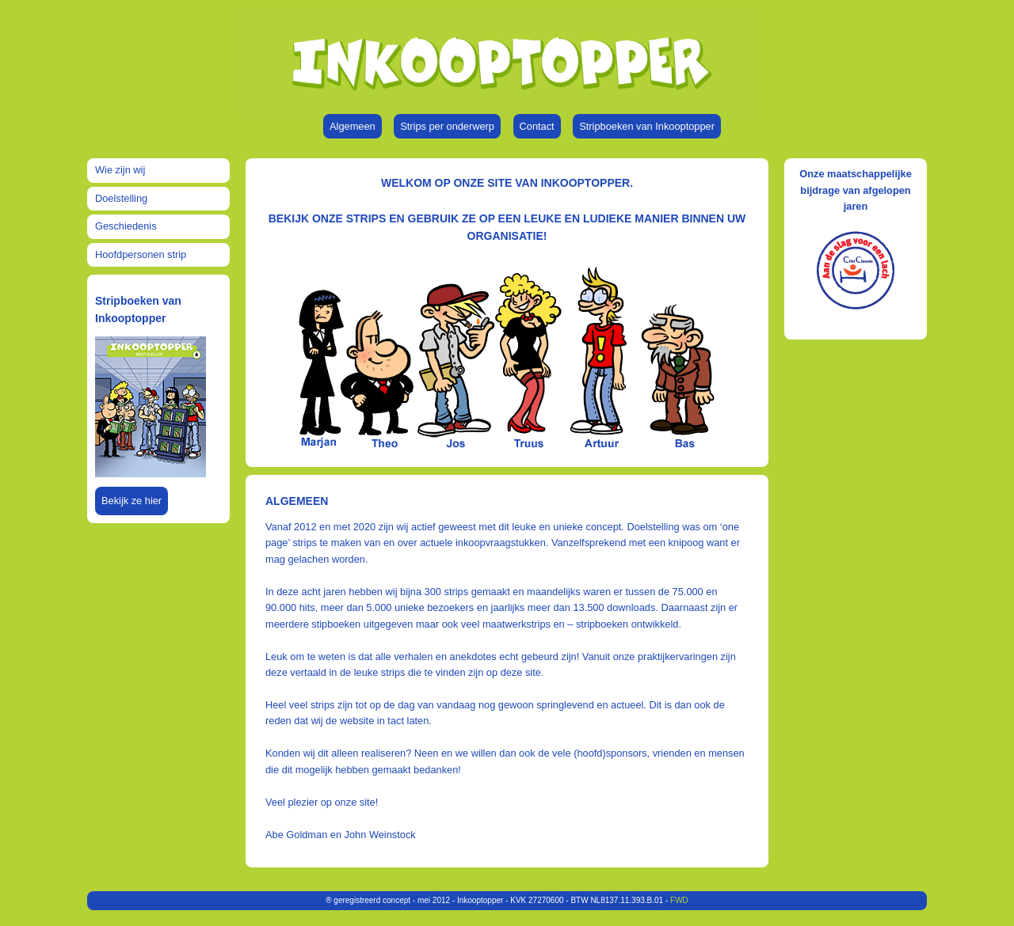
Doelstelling (121, 198)
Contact (537, 126)
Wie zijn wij (120, 170)
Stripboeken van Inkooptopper (647, 126)
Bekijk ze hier (131, 501)
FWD (679, 900)
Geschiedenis (126, 226)
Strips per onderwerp (447, 126)
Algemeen (352, 126)
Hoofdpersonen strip (140, 254)
